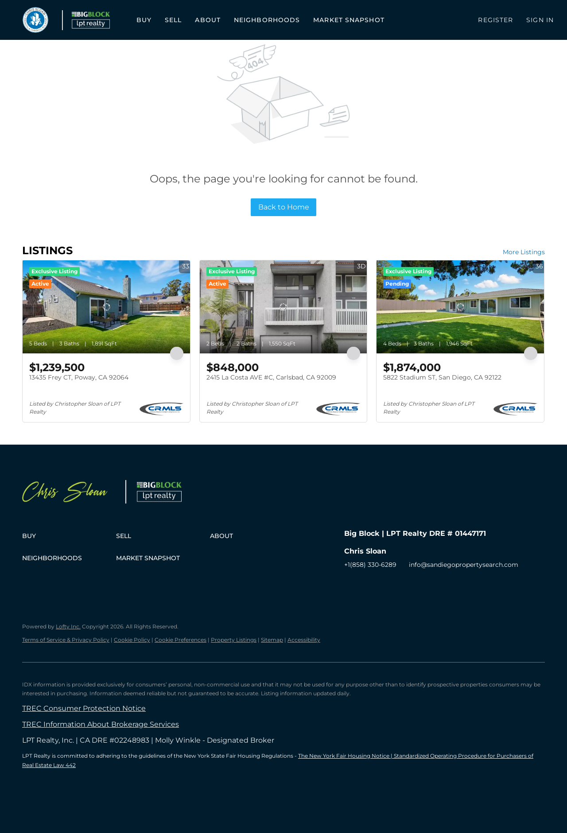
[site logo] (73, 493)
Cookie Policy (132, 639)
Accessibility (303, 639)
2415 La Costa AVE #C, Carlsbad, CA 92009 (271, 377)
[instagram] (386, 584)
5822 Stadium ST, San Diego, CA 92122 (442, 377)
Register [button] (495, 20)
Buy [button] (143, 20)
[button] (35, 20)
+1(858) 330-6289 (370, 565)
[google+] (421, 584)
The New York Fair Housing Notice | (346, 755)
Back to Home (283, 207)
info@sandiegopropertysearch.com (463, 565)
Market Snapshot (348, 20)
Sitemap (272, 639)
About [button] (208, 20)
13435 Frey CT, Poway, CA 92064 (78, 377)
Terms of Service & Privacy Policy (65, 639)
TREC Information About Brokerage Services (100, 724)
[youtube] (404, 584)
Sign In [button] (540, 20)
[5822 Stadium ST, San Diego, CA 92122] (460, 306)
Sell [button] (173, 20)
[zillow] (368, 584)
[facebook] (350, 584)
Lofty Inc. (68, 626)
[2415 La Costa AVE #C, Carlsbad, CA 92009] (283, 306)
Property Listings (233, 639)
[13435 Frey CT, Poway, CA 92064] (106, 306)
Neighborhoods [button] (267, 20)
